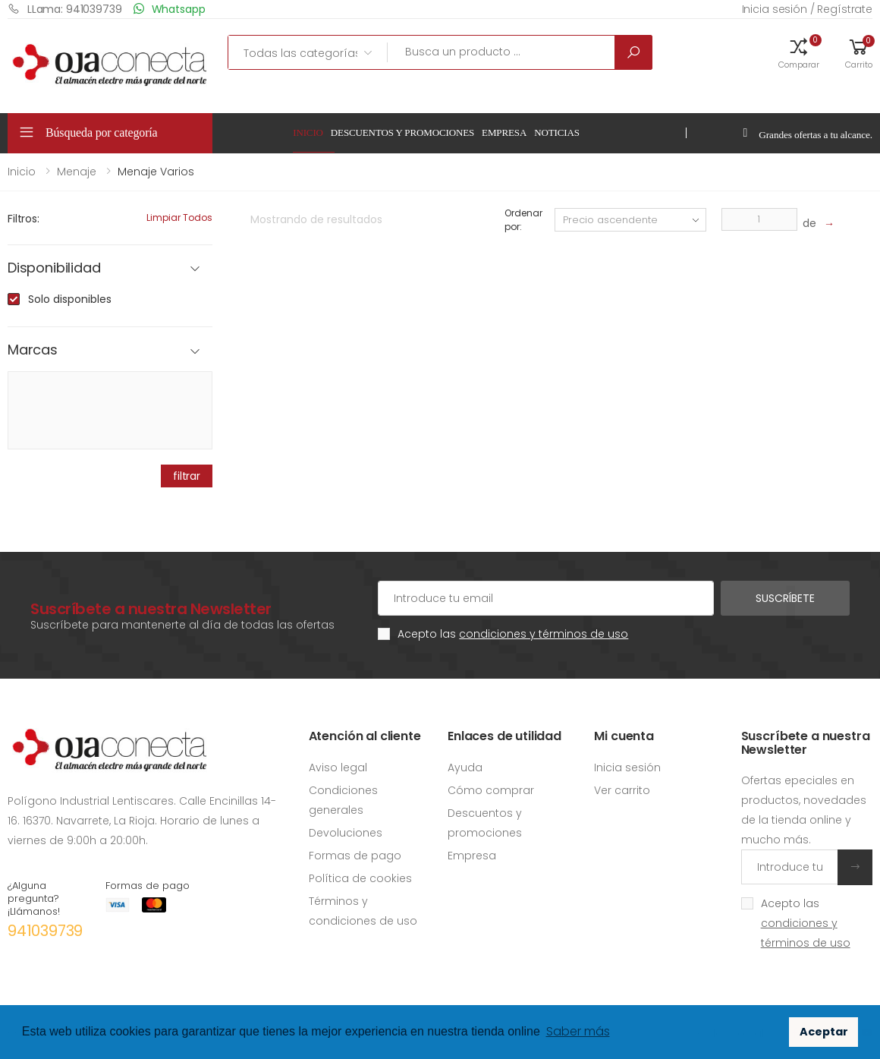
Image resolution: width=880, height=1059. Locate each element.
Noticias (557, 132)
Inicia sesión (627, 767)
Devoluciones (345, 832)
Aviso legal (338, 767)
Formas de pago (355, 855)
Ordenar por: (523, 219)
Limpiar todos (179, 217)
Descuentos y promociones (402, 132)
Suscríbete (785, 598)
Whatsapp (170, 8)
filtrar (186, 476)
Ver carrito (622, 790)
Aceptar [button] (824, 1031)
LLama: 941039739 (65, 8)
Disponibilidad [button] (54, 268)
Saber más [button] (578, 1031)
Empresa (504, 132)
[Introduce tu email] (789, 866)
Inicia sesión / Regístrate (807, 9)
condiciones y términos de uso (543, 633)
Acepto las (513, 633)
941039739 (45, 930)
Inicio (308, 132)
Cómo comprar (491, 790)
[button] (798, 52)
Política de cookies (360, 878)
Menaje (76, 171)
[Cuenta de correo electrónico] (546, 598)
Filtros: (23, 218)
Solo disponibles (70, 299)
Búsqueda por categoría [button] (102, 132)
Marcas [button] (33, 350)
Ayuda (465, 767)
